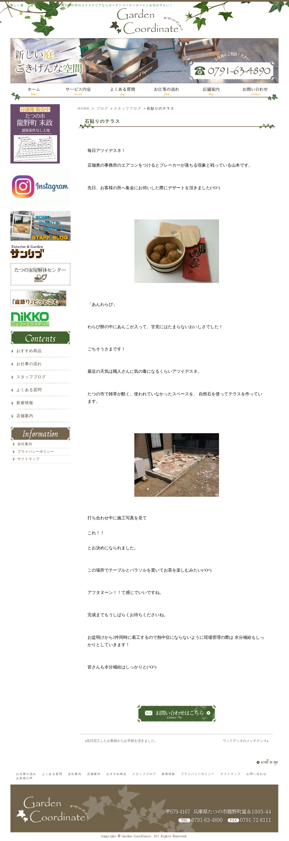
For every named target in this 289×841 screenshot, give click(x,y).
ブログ (102, 108)
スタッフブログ (127, 108)
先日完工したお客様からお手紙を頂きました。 (122, 741)
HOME (84, 108)
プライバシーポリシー (35, 452)
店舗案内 (24, 416)
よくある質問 (29, 390)
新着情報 (24, 403)
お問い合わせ (256, 773)
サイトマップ (28, 459)
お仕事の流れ (29, 364)
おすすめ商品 (29, 351)
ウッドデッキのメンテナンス (245, 741)
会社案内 (24, 444)
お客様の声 (24, 778)
